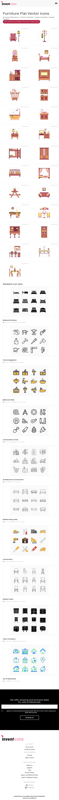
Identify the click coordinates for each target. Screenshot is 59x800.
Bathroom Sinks (8, 400)
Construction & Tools (10, 440)
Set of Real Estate (9, 679)
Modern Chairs (8, 599)
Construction (7, 559)
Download (24, 28)
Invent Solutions (9, 322)
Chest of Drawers (9, 639)
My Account (29, 747)
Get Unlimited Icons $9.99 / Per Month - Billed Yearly (21, 22)
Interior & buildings (41, 17)
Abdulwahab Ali (9, 601)
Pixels (6, 681)
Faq (29, 770)
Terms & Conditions (29, 798)
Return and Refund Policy (29, 775)
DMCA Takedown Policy (30, 777)
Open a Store (29, 757)
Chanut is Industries (26, 17)
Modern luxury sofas (10, 519)
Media (6, 482)
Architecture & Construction (13, 479)
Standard (6, 19)
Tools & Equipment (9, 360)
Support (29, 767)
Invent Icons (8, 362)
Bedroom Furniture (10, 320)
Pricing (29, 755)
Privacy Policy (29, 772)
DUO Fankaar (8, 442)
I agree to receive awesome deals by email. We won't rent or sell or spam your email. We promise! (31, 711)
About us (30, 765)
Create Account (29, 749)
